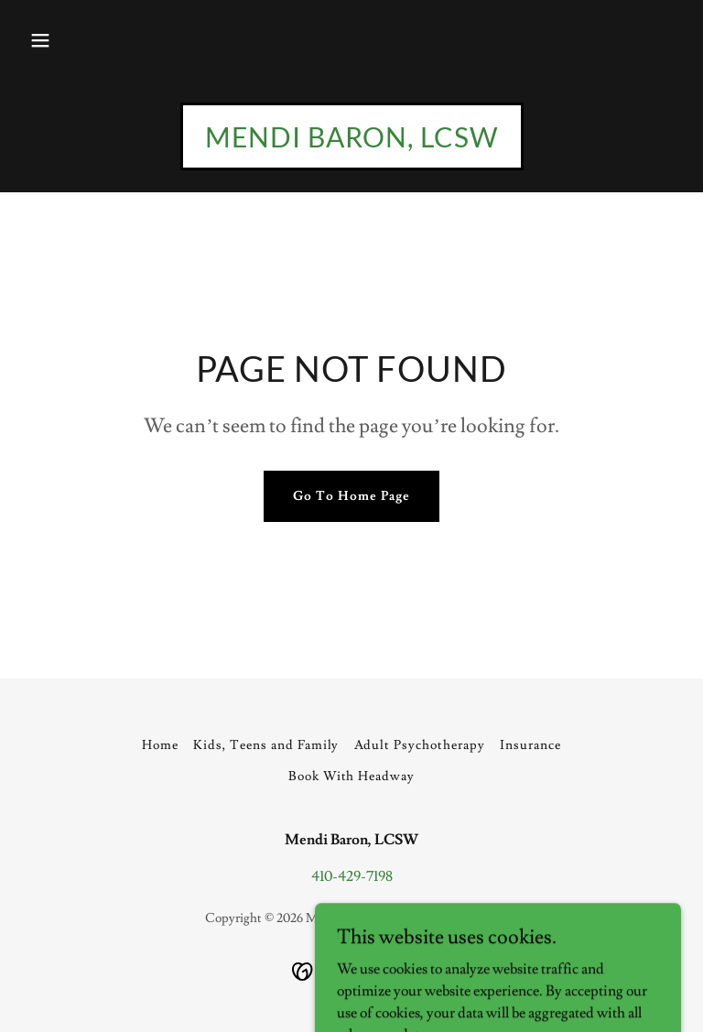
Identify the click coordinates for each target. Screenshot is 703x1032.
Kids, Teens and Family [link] (266, 745)
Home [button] (160, 745)
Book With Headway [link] (352, 776)
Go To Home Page (351, 496)
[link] (352, 143)
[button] (40, 40)
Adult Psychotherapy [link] (420, 745)
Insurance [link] (530, 745)
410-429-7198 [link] (352, 876)
